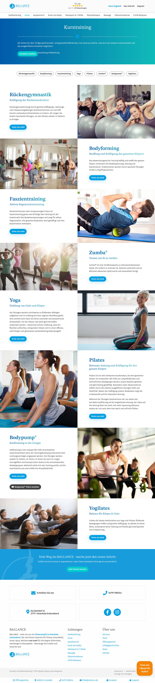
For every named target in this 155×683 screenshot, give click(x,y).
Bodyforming (46, 73)
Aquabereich (38, 15)
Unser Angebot (114, 6)
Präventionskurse (122, 15)
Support (140, 6)
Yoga (79, 73)
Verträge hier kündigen (123, 674)
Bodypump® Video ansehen (25, 487)
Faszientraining (64, 73)
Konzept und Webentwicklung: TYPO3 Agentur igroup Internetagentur (36, 671)
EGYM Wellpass (140, 15)
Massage (107, 15)
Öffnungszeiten (109, 642)
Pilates (89, 73)
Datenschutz (131, 671)
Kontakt (106, 653)
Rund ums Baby (55, 15)
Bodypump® (117, 73)
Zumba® (102, 73)
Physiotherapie (93, 15)
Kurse (27, 15)
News (105, 649)
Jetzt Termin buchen (77, 569)
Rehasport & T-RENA (74, 15)
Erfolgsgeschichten (111, 645)
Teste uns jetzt (18, 127)
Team (105, 638)
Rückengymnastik (27, 73)
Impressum (118, 671)
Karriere (106, 634)
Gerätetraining (14, 15)
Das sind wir (129, 6)
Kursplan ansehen (28, 54)
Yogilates (132, 73)
